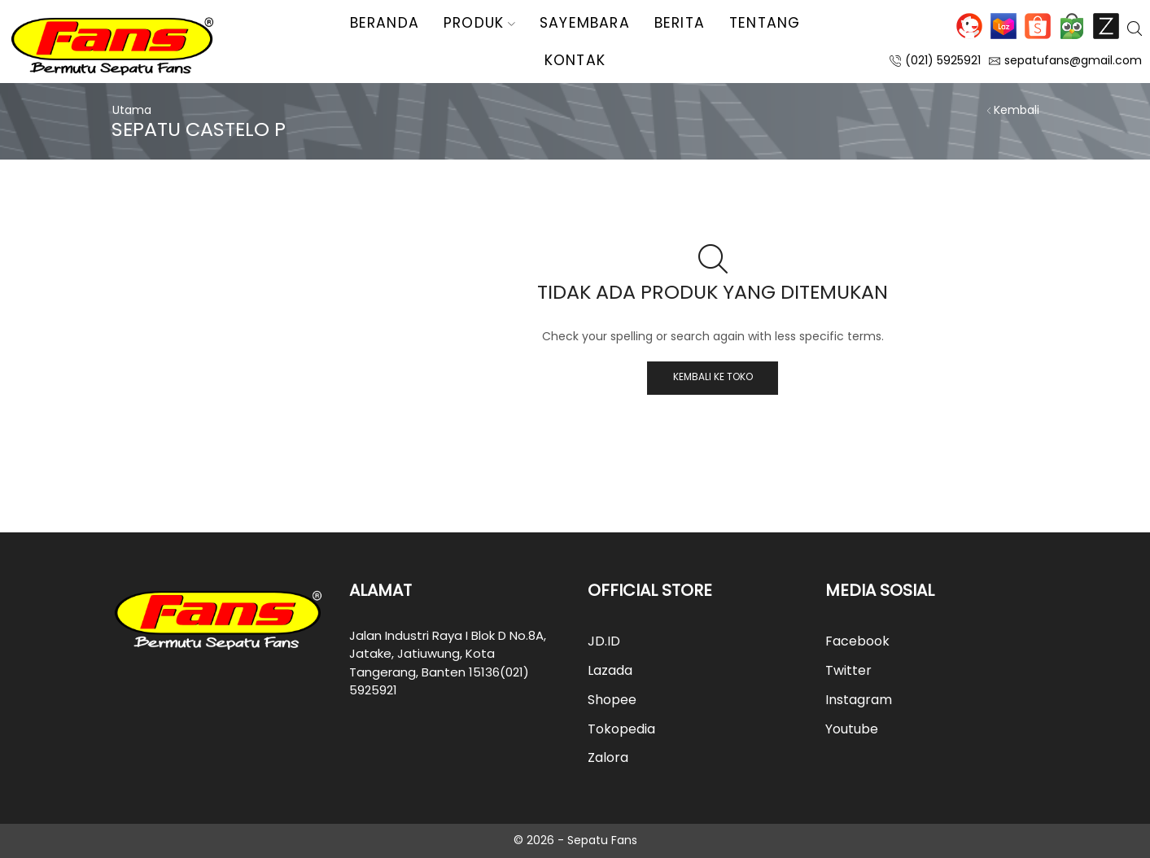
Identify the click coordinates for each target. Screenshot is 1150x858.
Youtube (851, 729)
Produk (479, 23)
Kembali (1016, 110)
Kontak (575, 60)
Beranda (384, 23)
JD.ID (969, 26)
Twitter (848, 670)
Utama (131, 110)
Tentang (764, 23)
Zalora (1106, 26)
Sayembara (585, 23)
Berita (679, 23)
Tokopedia (1072, 26)
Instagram (858, 699)
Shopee (1038, 26)
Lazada (1003, 26)
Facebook (857, 641)
